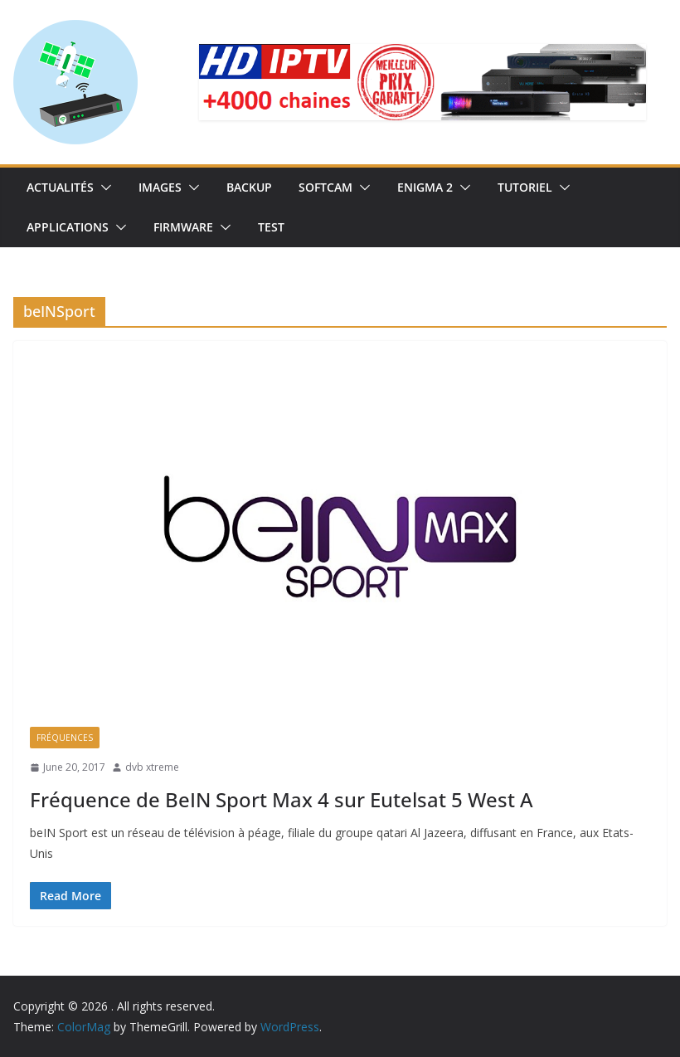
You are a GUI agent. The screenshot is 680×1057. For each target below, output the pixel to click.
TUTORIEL (525, 187)
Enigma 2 (425, 187)
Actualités (60, 187)
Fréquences (64, 737)
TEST (271, 227)
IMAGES (160, 187)
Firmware (183, 227)
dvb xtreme (152, 767)
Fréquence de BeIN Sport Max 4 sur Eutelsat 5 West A (281, 799)
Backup (249, 187)
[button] (103, 187)
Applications (68, 227)
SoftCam (325, 187)
